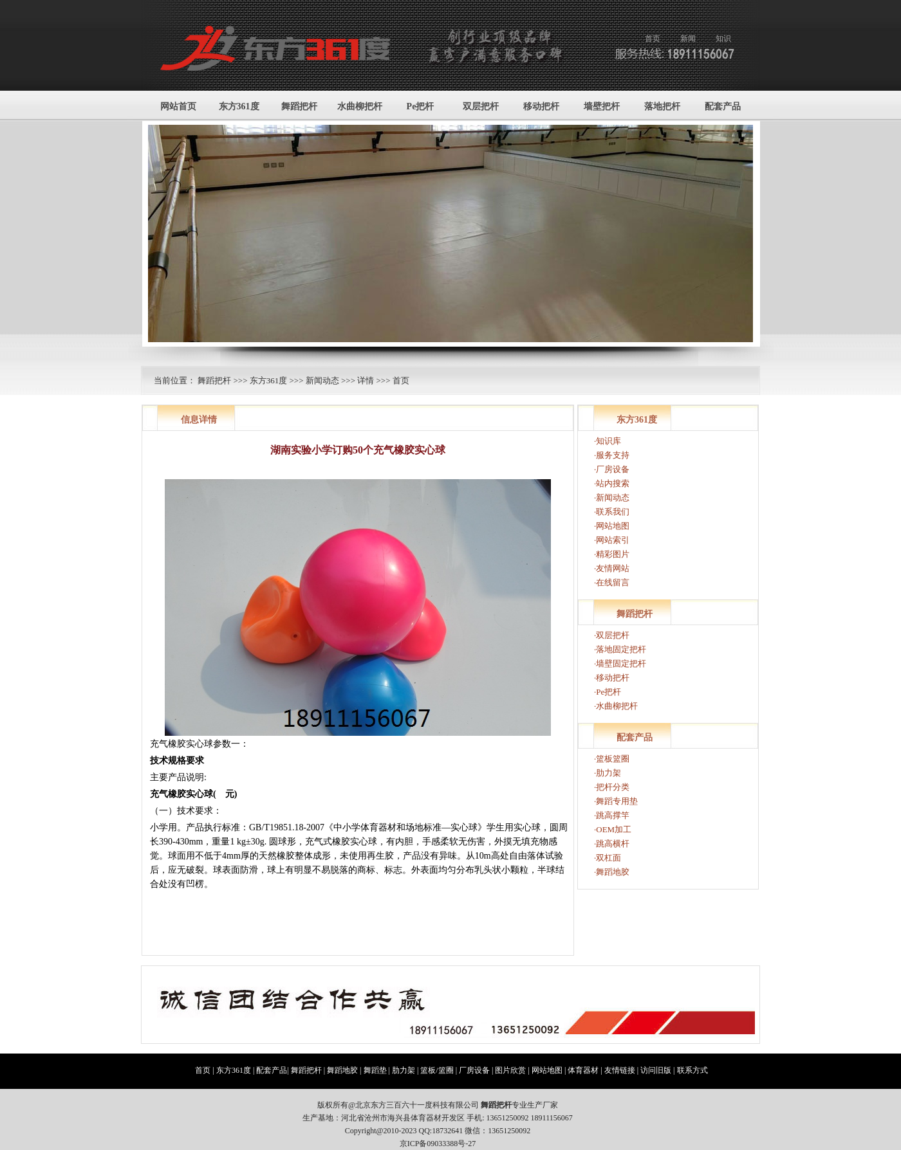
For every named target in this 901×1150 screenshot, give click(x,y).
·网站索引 (611, 540)
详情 (365, 380)
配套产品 (723, 106)
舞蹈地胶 (342, 1070)
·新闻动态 (611, 497)
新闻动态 (322, 380)
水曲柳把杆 (359, 106)
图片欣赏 (510, 1070)
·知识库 (607, 441)
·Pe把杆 (607, 692)
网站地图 (547, 1070)
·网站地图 (611, 526)
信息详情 (199, 419)
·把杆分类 (611, 787)
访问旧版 (655, 1070)
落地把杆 (662, 106)
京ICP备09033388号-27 (438, 1143)
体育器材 (583, 1070)
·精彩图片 (611, 554)
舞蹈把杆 (299, 106)
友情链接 (619, 1070)
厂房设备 (474, 1070)
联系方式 (692, 1070)
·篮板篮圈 (611, 758)
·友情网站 (611, 568)
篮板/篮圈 (436, 1070)
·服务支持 (611, 455)
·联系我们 (611, 511)
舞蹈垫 (375, 1070)
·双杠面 (607, 858)
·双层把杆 (611, 635)
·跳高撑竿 (611, 815)
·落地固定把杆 (620, 649)
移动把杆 (541, 106)
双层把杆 (481, 106)
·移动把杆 (611, 677)
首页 (652, 38)
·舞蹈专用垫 (616, 801)
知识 (723, 38)
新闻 (688, 38)
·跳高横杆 (611, 843)
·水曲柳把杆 (616, 706)
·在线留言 (611, 582)
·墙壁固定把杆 (620, 663)
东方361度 (239, 106)
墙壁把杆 (602, 106)
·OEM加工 (612, 829)
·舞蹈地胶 (611, 872)
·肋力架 (607, 773)
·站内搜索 (611, 483)
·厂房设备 (611, 469)
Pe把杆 (420, 106)
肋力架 (403, 1070)
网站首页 (178, 106)
